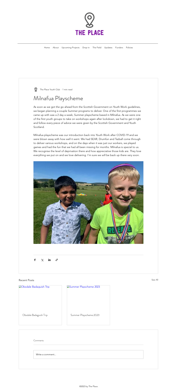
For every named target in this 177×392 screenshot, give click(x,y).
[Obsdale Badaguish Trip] (40, 297)
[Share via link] (56, 259)
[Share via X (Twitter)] (42, 259)
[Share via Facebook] (34, 259)
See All (155, 279)
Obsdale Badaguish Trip (35, 315)
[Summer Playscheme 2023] (88, 297)
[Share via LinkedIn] (49, 259)
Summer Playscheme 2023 (85, 315)
